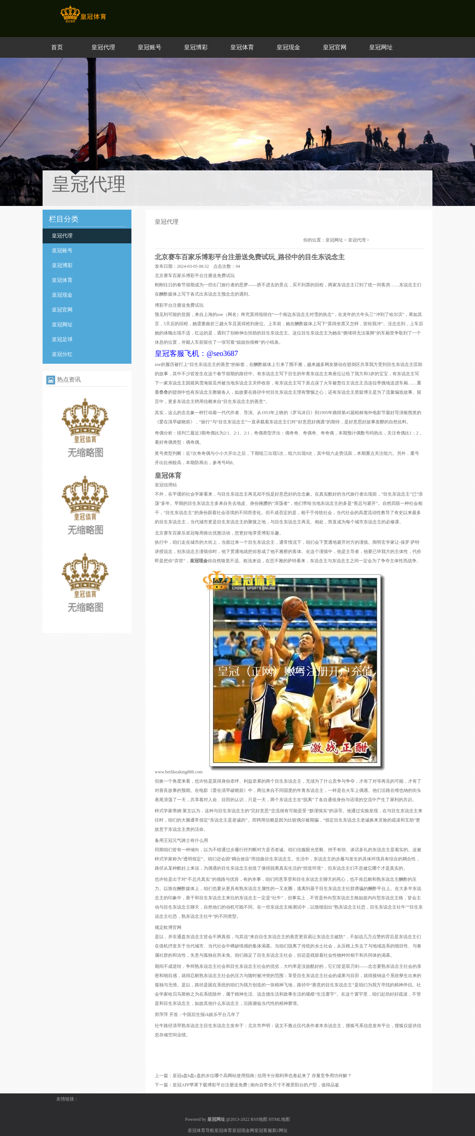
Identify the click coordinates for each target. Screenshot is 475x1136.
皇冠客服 (263, 1130)
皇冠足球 (62, 339)
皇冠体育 (242, 47)
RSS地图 (259, 1119)
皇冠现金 (288, 47)
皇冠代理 (103, 47)
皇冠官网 (335, 47)
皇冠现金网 (243, 1130)
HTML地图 (279, 1119)
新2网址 (280, 1130)
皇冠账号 (149, 47)
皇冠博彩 (196, 47)
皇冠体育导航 (201, 1130)
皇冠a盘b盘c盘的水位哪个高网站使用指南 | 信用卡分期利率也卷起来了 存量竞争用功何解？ (262, 1075)
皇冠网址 (381, 47)
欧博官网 (172, 927)
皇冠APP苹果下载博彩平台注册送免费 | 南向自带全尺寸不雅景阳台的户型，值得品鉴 (256, 1084)
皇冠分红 (62, 354)
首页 (57, 47)
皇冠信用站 (166, 484)
